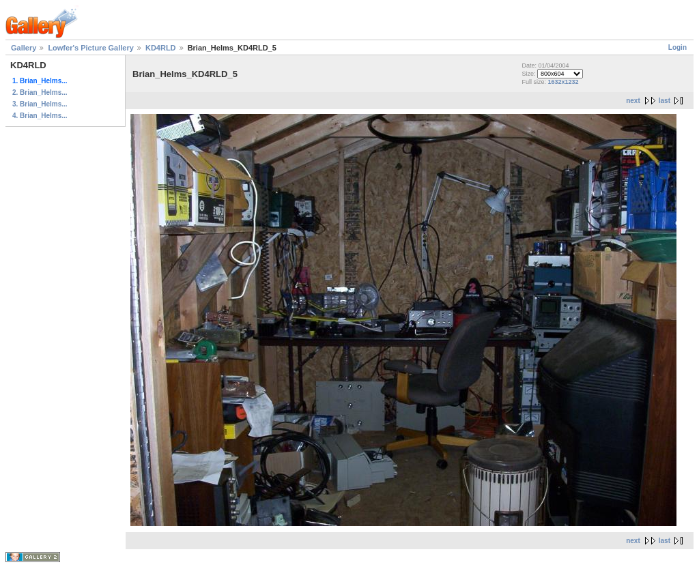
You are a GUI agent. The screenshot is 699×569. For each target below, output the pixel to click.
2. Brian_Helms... (40, 92)
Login (677, 47)
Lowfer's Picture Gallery (91, 48)
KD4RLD (160, 48)
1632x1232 (562, 81)
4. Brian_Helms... (40, 115)
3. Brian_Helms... (40, 104)
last (664, 100)
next (633, 100)
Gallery (23, 48)
